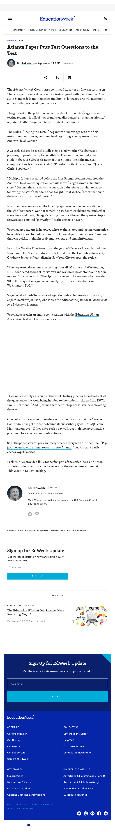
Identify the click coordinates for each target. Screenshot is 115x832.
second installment (82, 466)
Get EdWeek (15, 769)
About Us (13, 727)
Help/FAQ (69, 740)
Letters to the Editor (75, 733)
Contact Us (71, 727)
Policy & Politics (37, 30)
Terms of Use (14, 808)
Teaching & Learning (60, 30)
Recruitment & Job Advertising (82, 782)
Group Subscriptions (19, 788)
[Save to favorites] (57, 77)
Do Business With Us (76, 769)
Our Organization (17, 733)
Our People (13, 746)
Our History (13, 740)
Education (15, 40)
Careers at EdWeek (18, 759)
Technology (82, 30)
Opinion (97, 30)
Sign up (57, 696)
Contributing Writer (37, 493)
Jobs (107, 30)
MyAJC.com (95, 424)
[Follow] (54, 487)
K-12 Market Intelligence (78, 788)
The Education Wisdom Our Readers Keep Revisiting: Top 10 (35, 612)
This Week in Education (23, 471)
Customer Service (73, 746)
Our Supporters (16, 752)
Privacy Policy (29, 808)
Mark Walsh (27, 63)
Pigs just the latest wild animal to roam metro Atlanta (57, 445)
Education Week (55, 493)
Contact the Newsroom (77, 752)
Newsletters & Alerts (19, 782)
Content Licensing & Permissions (26, 794)
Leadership (19, 30)
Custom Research (75, 794)
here (85, 462)
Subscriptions (15, 776)
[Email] (57, 684)
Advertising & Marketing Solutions (84, 776)
